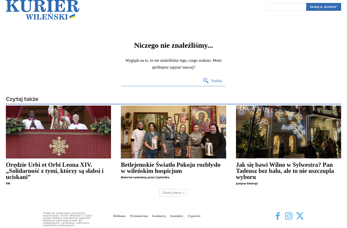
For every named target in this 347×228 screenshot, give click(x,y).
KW (8, 183)
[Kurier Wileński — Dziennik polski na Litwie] (42, 10)
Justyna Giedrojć (247, 183)
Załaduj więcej (173, 193)
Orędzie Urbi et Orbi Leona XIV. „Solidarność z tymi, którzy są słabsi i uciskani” (54, 170)
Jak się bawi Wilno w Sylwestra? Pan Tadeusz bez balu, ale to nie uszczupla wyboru (285, 170)
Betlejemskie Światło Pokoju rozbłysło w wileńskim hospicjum (170, 167)
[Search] (323, 7)
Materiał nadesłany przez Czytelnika (145, 177)
